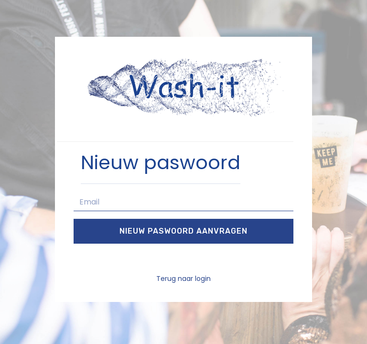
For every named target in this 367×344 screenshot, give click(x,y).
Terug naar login (183, 278)
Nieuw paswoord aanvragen (183, 231)
